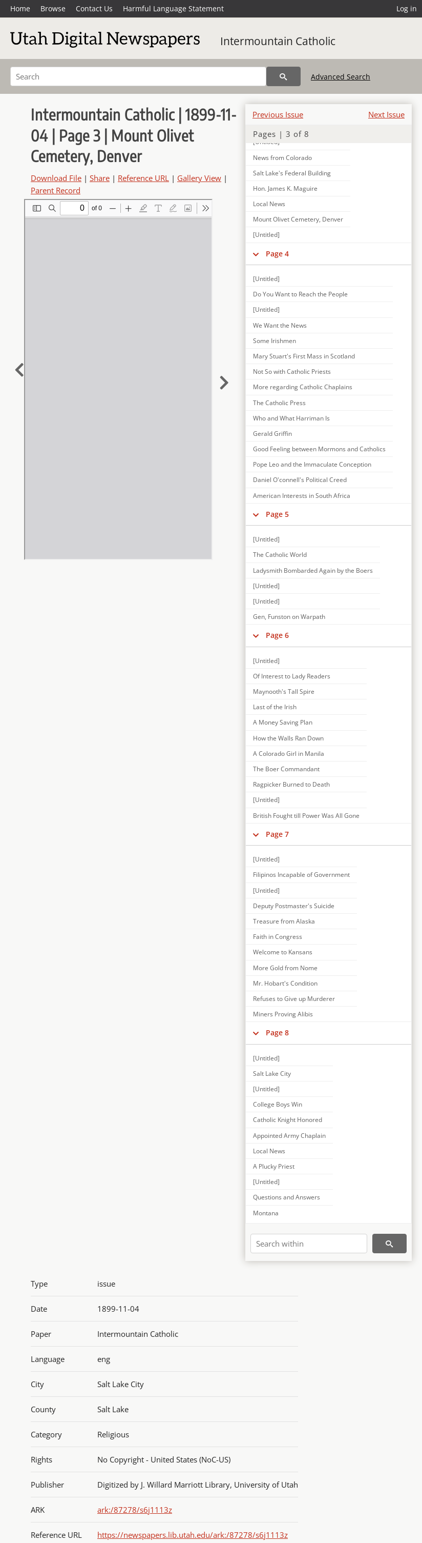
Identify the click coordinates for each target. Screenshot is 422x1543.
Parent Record (55, 190)
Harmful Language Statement (173, 8)
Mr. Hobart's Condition (285, 983)
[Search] (138, 76)
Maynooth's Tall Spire (283, 691)
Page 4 (277, 253)
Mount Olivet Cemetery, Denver (298, 219)
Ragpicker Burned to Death (291, 784)
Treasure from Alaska (284, 921)
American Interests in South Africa (301, 495)
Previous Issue (277, 114)
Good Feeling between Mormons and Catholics (319, 449)
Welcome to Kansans (282, 952)
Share (100, 178)
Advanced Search (340, 77)
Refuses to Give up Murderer (294, 998)
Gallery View (199, 178)
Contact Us (94, 8)
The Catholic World (280, 554)
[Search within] (308, 1243)
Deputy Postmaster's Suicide (293, 905)
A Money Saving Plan (282, 722)
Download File (56, 178)
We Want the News (280, 325)
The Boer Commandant (286, 769)
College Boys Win (277, 1104)
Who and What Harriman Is (291, 418)
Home (20, 8)
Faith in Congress (277, 936)
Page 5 (277, 514)
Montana (266, 1213)
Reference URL (143, 178)
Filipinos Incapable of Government (301, 874)
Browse (53, 8)
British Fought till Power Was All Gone (306, 815)
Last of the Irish (275, 707)
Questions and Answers (286, 1197)
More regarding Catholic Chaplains (302, 387)
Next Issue (386, 114)
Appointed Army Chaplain (289, 1135)
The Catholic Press (279, 402)
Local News (269, 203)
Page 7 (277, 834)
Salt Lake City (272, 1073)
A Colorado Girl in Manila (288, 753)
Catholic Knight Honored (287, 1119)
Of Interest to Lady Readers (291, 676)
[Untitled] (266, 234)
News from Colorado (282, 157)
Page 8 (277, 1032)
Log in (406, 8)
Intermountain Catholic (277, 41)
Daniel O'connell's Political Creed (300, 479)
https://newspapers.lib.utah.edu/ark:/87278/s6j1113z (192, 1535)
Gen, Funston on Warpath (289, 616)
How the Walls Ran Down (288, 738)
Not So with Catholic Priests (292, 371)
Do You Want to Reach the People (300, 294)
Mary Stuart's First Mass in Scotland (304, 356)
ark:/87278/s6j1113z (134, 1510)
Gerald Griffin (272, 433)
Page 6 (277, 635)
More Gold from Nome (285, 968)
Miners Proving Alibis (283, 1014)
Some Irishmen (274, 340)
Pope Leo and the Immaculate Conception (312, 464)
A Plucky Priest (273, 1166)
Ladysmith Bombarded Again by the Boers (313, 570)
